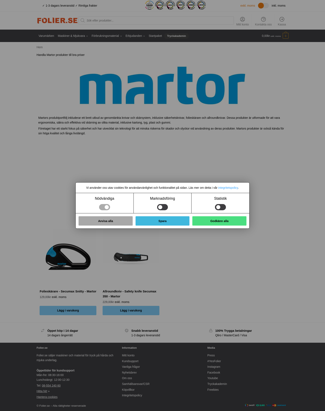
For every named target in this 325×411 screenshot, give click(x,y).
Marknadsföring (162, 198)
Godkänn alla (219, 221)
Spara (163, 221)
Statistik (220, 198)
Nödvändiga (104, 198)
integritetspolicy (228, 187)
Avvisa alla (105, 221)
